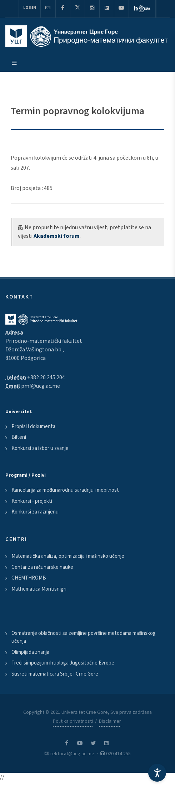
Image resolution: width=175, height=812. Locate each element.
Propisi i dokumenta (33, 426)
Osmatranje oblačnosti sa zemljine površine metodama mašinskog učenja (83, 637)
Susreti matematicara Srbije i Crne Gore (54, 674)
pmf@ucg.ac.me (40, 386)
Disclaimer (110, 721)
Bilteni (18, 437)
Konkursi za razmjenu (35, 512)
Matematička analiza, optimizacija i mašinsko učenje (67, 556)
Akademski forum (57, 236)
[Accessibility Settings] (157, 773)
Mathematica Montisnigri (38, 589)
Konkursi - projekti (31, 501)
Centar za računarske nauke (42, 567)
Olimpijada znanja (30, 652)
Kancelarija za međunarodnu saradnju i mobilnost (65, 490)
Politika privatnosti (73, 721)
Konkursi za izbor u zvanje (40, 448)
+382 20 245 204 (46, 377)
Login (29, 8)
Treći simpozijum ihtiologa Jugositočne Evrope (62, 663)
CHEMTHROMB (28, 578)
